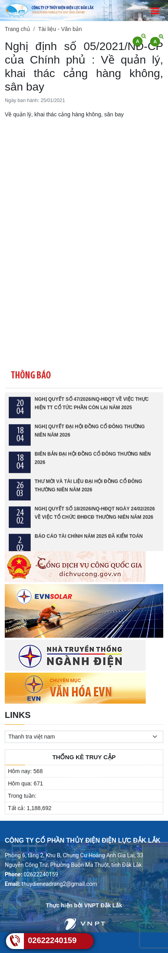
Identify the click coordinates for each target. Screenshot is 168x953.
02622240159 (52, 940)
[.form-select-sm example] (84, 737)
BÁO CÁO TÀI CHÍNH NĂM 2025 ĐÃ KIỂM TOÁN (89, 541)
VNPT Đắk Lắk (103, 905)
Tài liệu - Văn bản (60, 29)
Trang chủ (17, 29)
